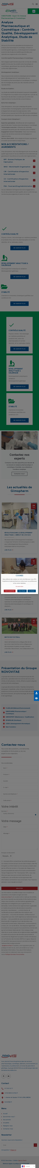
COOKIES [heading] (19, 576)
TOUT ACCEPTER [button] (9, 591)
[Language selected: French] (28, 1166)
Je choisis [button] (31, 591)
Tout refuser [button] (22, 591)
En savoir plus (19, 586)
